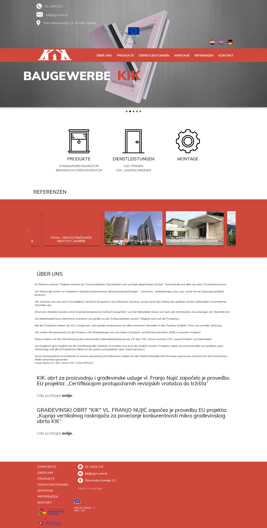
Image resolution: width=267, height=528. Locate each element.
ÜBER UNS (104, 55)
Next (262, 53)
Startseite (46, 467)
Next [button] (238, 230)
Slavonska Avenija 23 (97, 480)
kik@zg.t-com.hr (57, 15)
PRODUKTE (125, 55)
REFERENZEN (204, 55)
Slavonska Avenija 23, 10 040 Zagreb (69, 23)
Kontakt (226, 55)
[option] (133, 230)
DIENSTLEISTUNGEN (154, 55)
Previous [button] (28, 230)
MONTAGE (182, 55)
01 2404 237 (54, 6)
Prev (4, 53)
